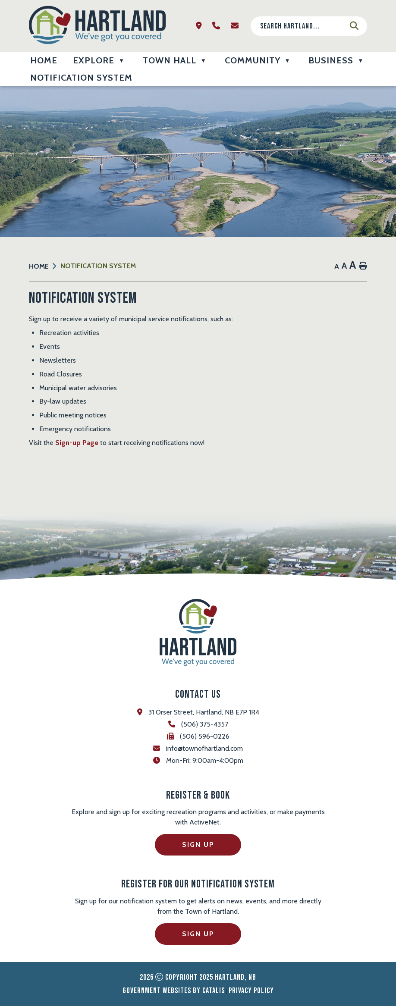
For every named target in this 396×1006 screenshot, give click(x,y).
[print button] (363, 266)
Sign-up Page (76, 443)
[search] (302, 26)
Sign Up (198, 844)
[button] (354, 26)
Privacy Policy (251, 990)
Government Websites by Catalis (174, 990)
